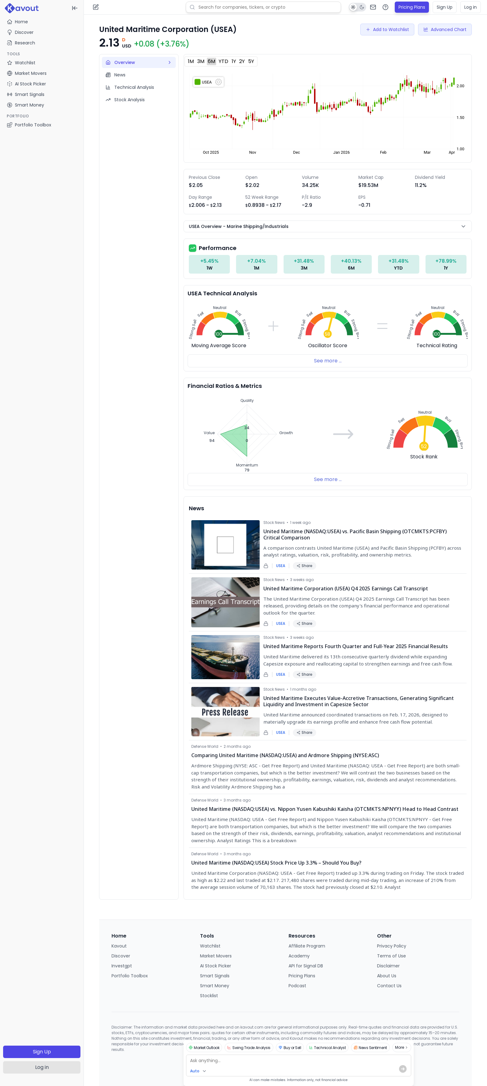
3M (200, 61)
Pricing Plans (411, 7)
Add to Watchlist (387, 29)
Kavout (119, 946)
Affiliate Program (307, 946)
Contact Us (389, 986)
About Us (386, 976)
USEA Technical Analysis (222, 293)
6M (211, 61)
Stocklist (209, 996)
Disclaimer (388, 966)
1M (191, 61)
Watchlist (210, 946)
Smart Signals (215, 976)
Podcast (297, 986)
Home (17, 22)
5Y (251, 61)
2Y (242, 61)
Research (21, 43)
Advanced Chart (445, 29)
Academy (299, 956)
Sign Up (42, 1051)
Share (304, 565)
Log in (42, 1067)
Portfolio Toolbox (29, 125)
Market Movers (216, 956)
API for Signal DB (306, 966)
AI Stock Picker (215, 966)
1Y (234, 61)
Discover (20, 32)
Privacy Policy (391, 946)
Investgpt (122, 966)
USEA (280, 565)
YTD (223, 61)
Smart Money (214, 986)
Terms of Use (391, 956)
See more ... (328, 360)
